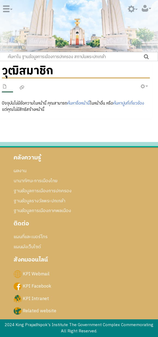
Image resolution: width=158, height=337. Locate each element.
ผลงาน (20, 171)
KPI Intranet (36, 298)
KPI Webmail (36, 274)
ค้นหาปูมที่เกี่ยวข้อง (128, 103)
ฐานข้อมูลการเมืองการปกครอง (43, 191)
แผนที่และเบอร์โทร (31, 237)
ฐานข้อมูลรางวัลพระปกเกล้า (39, 201)
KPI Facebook (37, 286)
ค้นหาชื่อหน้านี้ (78, 103)
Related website (39, 310)
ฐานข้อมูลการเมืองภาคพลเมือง (42, 211)
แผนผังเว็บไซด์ (27, 247)
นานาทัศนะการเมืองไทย (35, 181)
